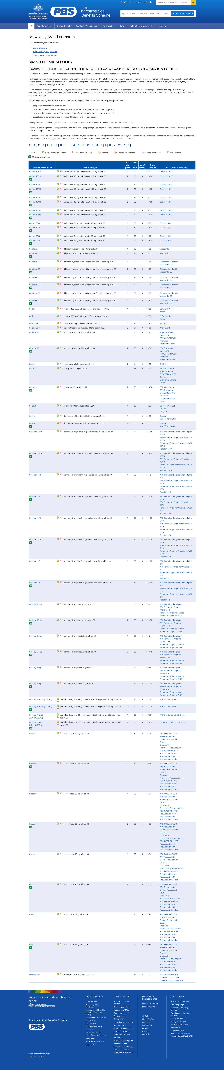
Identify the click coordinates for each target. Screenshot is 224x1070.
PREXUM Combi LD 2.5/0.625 (172, 715)
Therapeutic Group (121, 1049)
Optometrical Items (121, 1031)
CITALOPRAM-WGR (168, 374)
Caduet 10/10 (35, 171)
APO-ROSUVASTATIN (169, 733)
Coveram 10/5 (35, 475)
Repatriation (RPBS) (121, 1010)
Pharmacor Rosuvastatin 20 (172, 808)
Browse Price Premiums (123, 1052)
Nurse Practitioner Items (123, 1028)
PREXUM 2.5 (165, 641)
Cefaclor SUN (165, 309)
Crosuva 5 (164, 925)
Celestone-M (34, 328)
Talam (162, 382)
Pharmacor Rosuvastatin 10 (172, 747)
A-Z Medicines (127, 2)
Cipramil (33, 368)
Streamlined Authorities (123, 1046)
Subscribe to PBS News (94, 1041)
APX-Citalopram (166, 371)
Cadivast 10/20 (166, 184)
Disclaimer (146, 1031)
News (122, 26)
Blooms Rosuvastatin (169, 739)
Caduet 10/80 (35, 210)
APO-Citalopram (167, 368)
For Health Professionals (87, 26)
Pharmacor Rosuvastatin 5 (171, 928)
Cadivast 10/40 (166, 197)
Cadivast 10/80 (166, 210)
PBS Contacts (90, 1044)
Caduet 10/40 (35, 197)
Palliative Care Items (122, 1034)
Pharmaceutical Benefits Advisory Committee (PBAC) (95, 1012)
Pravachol (164, 341)
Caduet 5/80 (34, 236)
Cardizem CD (34, 261)
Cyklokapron (34, 974)
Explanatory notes (121, 1013)
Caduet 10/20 (35, 184)
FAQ (138, 2)
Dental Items (119, 1019)
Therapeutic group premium (45, 51)
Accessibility (147, 1025)
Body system (119, 1016)
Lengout (163, 411)
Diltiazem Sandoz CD (169, 261)
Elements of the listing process (179, 1008)
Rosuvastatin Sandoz (169, 759)
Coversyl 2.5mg (35, 636)
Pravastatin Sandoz (168, 343)
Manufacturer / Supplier (123, 1040)
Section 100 (118, 1037)
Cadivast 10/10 (166, 171)
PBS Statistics (90, 1024)
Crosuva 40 (164, 865)
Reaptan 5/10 (165, 535)
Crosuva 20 (164, 805)
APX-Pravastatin (167, 332)
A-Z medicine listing (121, 1007)
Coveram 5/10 (35, 518)
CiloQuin (163, 364)
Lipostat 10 (164, 335)
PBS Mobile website (93, 1032)
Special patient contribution (45, 55)
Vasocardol (164, 249)
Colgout (32, 406)
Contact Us (146, 1022)
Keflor (162, 311)
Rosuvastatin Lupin (168, 753)
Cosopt (32, 416)
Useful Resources (177, 1030)
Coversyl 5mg (35, 667)
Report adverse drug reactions (93, 1028)
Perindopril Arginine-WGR (171, 615)
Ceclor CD (33, 323)
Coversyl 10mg (35, 604)
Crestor (32, 733)
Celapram (164, 377)
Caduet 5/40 (34, 223)
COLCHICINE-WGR (167, 406)
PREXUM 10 (165, 610)
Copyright (146, 1034)
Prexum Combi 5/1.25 (169, 699)
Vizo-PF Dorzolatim (168, 419)
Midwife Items (119, 1025)
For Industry (109, 26)
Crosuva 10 (164, 745)
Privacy (145, 1028)
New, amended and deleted (121, 1002)
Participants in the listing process (180, 1014)
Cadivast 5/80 (166, 236)
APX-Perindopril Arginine (170, 607)
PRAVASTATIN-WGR (168, 338)
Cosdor (163, 416)
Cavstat (163, 742)
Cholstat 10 (34, 332)
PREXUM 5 (164, 673)
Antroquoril (165, 328)
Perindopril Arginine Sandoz (172, 612)
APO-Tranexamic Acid (169, 974)
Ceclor (32, 309)
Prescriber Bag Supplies (123, 1022)
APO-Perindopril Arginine (170, 604)
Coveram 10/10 (35, 431)
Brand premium (40, 48)
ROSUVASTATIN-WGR (169, 750)
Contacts (162, 26)
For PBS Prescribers (150, 1004)
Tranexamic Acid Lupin (169, 977)
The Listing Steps (177, 1004)
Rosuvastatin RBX (167, 756)
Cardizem (33, 249)
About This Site (148, 1019)
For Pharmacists (148, 1007)
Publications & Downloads (142, 26)
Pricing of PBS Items (179, 1021)
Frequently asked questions (92, 1005)
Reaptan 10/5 (165, 492)
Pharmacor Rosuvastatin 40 (172, 868)
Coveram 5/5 (34, 561)
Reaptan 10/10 (166, 449)
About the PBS (91, 1001)
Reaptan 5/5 (165, 578)
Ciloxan (32, 364)
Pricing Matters (177, 1018)
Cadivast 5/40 (166, 223)
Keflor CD (164, 323)
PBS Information (44, 26)
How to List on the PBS (180, 1001)
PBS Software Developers (95, 1035)
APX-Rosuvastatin (167, 736)
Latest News (90, 1038)
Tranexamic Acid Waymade (171, 980)
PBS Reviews (90, 1021)
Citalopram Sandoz (168, 380)
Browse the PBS (64, 26)
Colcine (163, 408)
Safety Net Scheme (121, 1043)
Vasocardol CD (166, 264)
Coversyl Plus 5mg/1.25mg (40, 699)
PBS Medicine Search (182, 13)
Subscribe (148, 2)
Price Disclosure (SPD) (179, 1024)
